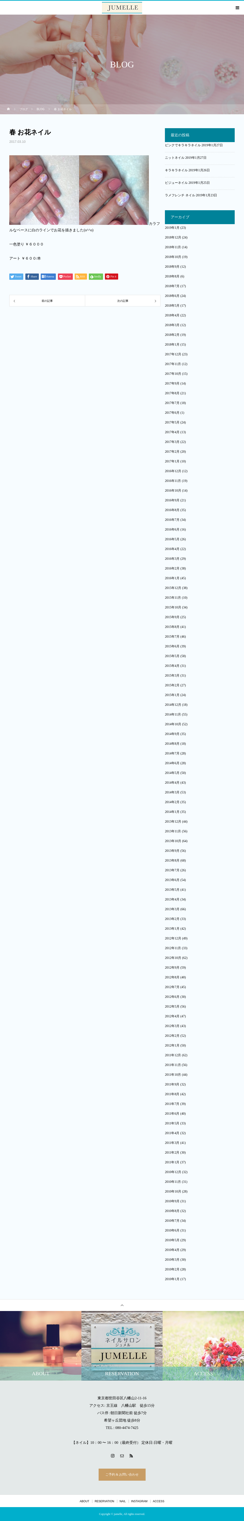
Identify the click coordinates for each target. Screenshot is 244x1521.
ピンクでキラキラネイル (183, 145)
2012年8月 (172, 977)
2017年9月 (172, 383)
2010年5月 (172, 1240)
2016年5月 (172, 539)
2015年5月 (172, 656)
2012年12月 (173, 938)
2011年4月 (172, 1133)
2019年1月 (172, 227)
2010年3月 (172, 1259)
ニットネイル (174, 157)
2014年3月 (172, 792)
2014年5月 (172, 773)
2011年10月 (173, 1074)
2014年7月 (172, 753)
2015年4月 (172, 666)
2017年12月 (173, 354)
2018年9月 (172, 266)
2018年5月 (172, 305)
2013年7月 (172, 870)
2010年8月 (172, 1211)
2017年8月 (172, 393)
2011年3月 (172, 1143)
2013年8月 (172, 860)
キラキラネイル (176, 170)
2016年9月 (172, 500)
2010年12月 (173, 1172)
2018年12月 (173, 237)
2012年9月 (172, 967)
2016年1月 (172, 578)
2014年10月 (173, 724)
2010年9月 (172, 1201)
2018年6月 (172, 296)
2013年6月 (172, 880)
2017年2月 (172, 451)
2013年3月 (172, 909)
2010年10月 (173, 1191)
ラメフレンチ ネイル (180, 195)
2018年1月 (172, 344)
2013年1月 (172, 928)
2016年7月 (172, 520)
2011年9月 (172, 1084)
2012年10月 (173, 958)
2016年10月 (173, 490)
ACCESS (158, 1501)
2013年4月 (172, 899)
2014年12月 (173, 704)
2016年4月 (172, 549)
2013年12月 (173, 821)
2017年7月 (172, 403)
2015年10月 (173, 607)
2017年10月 (173, 373)
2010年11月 (173, 1182)
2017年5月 (172, 422)
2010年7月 (172, 1220)
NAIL (123, 1501)
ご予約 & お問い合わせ (122, 1474)
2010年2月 (172, 1269)
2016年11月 (173, 481)
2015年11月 (173, 597)
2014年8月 (172, 743)
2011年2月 (172, 1152)
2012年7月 (172, 987)
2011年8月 (172, 1094)
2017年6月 (172, 412)
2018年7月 (172, 286)
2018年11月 (173, 247)
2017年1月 (172, 461)
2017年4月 (172, 432)
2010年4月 (172, 1250)
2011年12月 (173, 1055)
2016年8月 (172, 510)
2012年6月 (172, 997)
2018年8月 (172, 276)
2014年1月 (172, 812)
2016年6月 (172, 529)
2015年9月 (172, 617)
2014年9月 (172, 734)
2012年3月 (172, 1026)
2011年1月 (172, 1162)
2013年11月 (173, 831)
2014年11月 (173, 714)
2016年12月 (173, 471)
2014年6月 (172, 763)
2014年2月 (172, 802)
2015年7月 (172, 636)
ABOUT (84, 1501)
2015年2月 (172, 685)
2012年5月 (172, 1006)
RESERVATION (104, 1501)
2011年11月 (173, 1065)
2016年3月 (172, 558)
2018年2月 (172, 335)
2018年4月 (172, 315)
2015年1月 (172, 695)
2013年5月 (172, 889)
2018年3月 (172, 325)
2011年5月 (172, 1123)
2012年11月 (173, 948)
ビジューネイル (176, 183)
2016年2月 (172, 568)
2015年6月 (172, 646)
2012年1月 (172, 1045)
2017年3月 (172, 442)
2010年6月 (172, 1230)
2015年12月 (173, 588)
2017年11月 (173, 364)
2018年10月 (173, 257)
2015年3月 (172, 675)
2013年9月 (172, 851)
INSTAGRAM (139, 1501)
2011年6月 (172, 1113)
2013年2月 (172, 919)
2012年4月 (172, 1016)
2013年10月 (173, 841)
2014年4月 (172, 782)
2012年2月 (172, 1035)
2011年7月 (172, 1104)
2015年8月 (172, 627)
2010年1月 (172, 1279)
